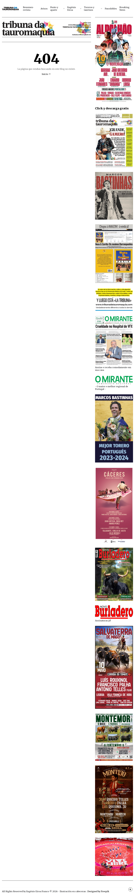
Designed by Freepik (98, 891)
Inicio (45, 74)
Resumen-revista (28, 8)
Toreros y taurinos (89, 8)
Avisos (44, 8)
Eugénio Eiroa (71, 8)
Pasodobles (111, 8)
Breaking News (124, 8)
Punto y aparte (54, 8)
